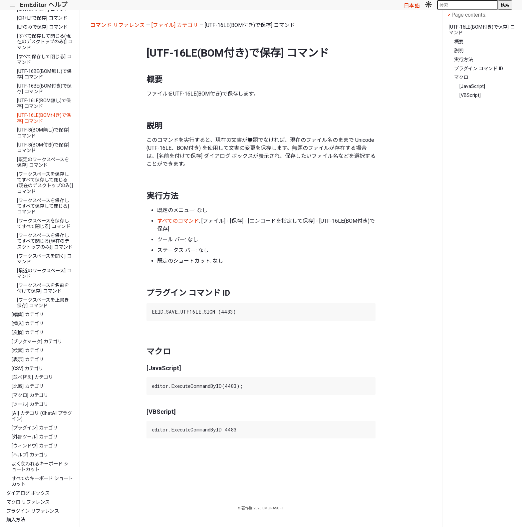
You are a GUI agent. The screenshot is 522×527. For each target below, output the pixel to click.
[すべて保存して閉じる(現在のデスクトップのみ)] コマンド (45, 42)
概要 (458, 42)
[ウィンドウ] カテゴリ (35, 446)
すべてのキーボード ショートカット (42, 481)
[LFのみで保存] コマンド (42, 27)
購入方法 (15, 520)
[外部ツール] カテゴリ (35, 437)
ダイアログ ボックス (28, 493)
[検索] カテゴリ (28, 351)
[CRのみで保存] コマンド (43, 9)
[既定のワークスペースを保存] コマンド (43, 162)
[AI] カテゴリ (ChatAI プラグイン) (42, 416)
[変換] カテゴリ (28, 333)
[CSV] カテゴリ (27, 369)
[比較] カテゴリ (28, 386)
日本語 (412, 5)
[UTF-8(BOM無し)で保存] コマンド (43, 132)
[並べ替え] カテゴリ (32, 377)
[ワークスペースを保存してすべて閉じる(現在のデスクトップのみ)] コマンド (45, 241)
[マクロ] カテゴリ (30, 395)
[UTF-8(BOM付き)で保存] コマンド (43, 147)
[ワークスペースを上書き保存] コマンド (43, 303)
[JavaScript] (472, 86)
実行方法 (463, 60)
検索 (505, 4)
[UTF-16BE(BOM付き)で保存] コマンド (44, 89)
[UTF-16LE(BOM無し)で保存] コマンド (44, 103)
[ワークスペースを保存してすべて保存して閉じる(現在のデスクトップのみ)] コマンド (45, 182)
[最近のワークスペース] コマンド (44, 273)
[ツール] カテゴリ (30, 404)
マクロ (461, 77)
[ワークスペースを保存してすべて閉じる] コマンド (43, 223)
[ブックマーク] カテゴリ (37, 342)
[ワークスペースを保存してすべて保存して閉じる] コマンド (43, 206)
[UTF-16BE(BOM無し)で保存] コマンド (44, 74)
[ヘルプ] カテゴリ (30, 455)
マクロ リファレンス (28, 502)
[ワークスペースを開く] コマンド (44, 259)
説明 (458, 51)
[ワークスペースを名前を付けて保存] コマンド (43, 288)
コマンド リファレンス (117, 25)
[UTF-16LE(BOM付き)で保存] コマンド (44, 118)
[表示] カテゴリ (28, 360)
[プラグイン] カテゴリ (35, 428)
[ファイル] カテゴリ (174, 25)
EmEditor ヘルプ (43, 5)
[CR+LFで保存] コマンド (42, 18)
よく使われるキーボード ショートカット (40, 466)
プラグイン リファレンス (32, 511)
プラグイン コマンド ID (478, 69)
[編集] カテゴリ (28, 315)
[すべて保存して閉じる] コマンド (44, 59)
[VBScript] (470, 95)
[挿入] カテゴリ (28, 324)
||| (13, 5)
